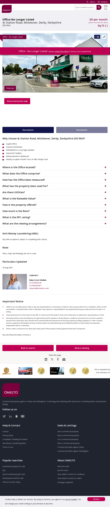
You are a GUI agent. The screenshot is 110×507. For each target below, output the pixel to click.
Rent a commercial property (68, 443)
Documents (82, 130)
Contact (5, 431)
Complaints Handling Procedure (14, 439)
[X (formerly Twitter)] (52, 359)
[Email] (64, 359)
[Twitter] (4, 416)
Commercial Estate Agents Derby (70, 447)
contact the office (61, 51)
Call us (92, 2)
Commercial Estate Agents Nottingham (72, 451)
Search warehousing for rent (13, 474)
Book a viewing (82, 348)
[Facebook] (58, 359)
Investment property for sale (13, 466)
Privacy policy (7, 435)
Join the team (62, 470)
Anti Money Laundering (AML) (14, 443)
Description (28, 130)
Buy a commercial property (68, 435)
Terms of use (7, 447)
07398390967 (35, 285)
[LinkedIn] (45, 359)
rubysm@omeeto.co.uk (39, 288)
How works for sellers (69, 478)
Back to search (28, 348)
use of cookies (71, 499)
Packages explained (65, 482)
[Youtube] (22, 416)
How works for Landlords (71, 474)
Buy (4, 470)
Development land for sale (12, 478)
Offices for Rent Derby (11, 482)
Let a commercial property (67, 439)
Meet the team (63, 466)
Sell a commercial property (68, 431)
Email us (104, 2)
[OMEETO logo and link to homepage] (7, 9)
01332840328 (35, 282)
